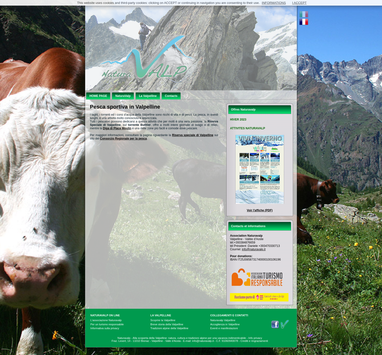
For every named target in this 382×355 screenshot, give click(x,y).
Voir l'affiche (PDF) (260, 210)
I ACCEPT (299, 3)
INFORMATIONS (274, 3)
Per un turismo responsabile (107, 324)
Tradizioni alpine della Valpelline (169, 328)
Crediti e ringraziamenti (254, 340)
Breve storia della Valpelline (166, 324)
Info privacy (255, 337)
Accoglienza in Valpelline (225, 324)
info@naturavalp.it (254, 249)
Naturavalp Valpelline (222, 320)
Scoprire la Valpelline (162, 320)
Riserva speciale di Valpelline (192, 135)
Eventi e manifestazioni (224, 328)
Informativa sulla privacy (104, 328)
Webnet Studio (206, 351)
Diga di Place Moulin (117, 128)
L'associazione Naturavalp (106, 320)
